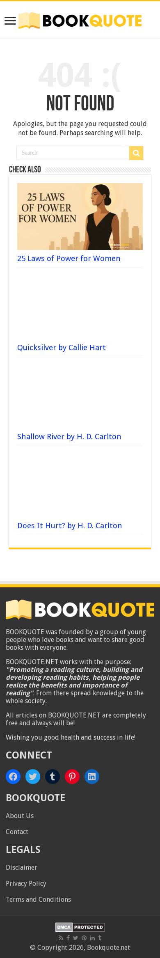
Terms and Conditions (38, 899)
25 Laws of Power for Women (69, 258)
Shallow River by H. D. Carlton (69, 436)
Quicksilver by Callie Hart (61, 347)
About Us (20, 816)
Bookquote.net (108, 947)
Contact (17, 832)
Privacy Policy (26, 883)
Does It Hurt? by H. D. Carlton (69, 525)
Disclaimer (21, 867)
